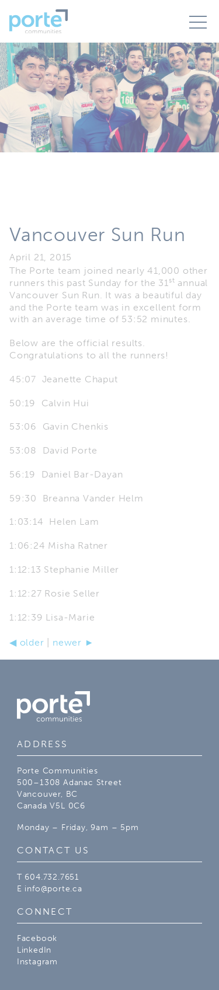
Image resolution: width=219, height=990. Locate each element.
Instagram (37, 961)
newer (73, 642)
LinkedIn (34, 949)
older (26, 642)
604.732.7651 (52, 877)
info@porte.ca (53, 888)
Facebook (37, 938)
